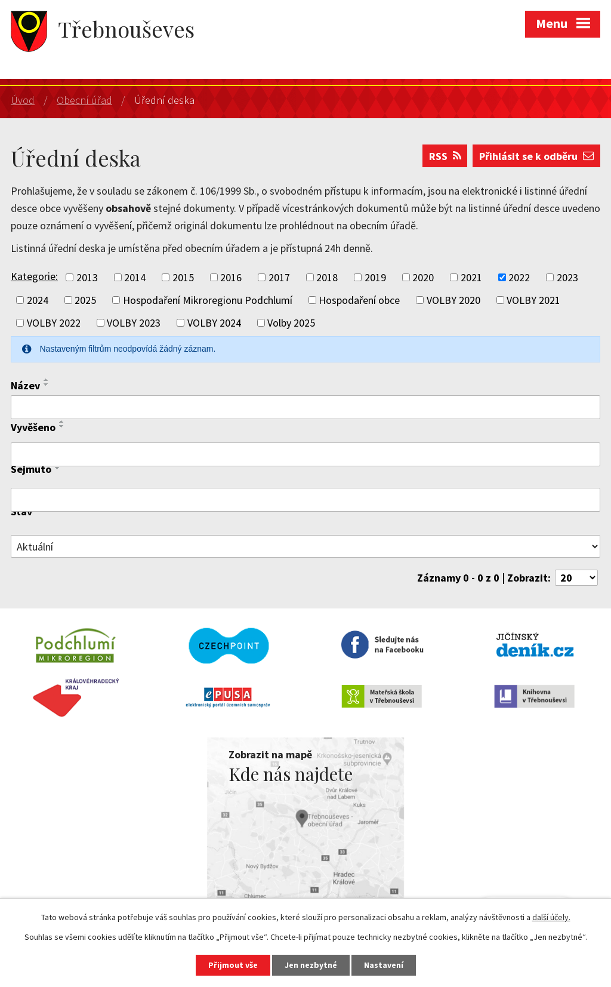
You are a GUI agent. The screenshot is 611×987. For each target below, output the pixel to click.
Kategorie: (34, 276)
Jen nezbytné (311, 965)
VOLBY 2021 (533, 300)
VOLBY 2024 (214, 323)
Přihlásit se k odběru (536, 156)
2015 (183, 277)
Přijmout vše (233, 965)
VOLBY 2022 (54, 323)
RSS (445, 156)
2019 (375, 277)
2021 (471, 277)
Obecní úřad (84, 100)
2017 (279, 277)
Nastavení (383, 965)
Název (25, 385)
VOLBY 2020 (453, 300)
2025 (85, 300)
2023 (567, 277)
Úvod (23, 100)
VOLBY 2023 (134, 323)
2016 (231, 277)
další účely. (551, 917)
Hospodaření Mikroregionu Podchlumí (207, 300)
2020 (423, 277)
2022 (519, 277)
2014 (135, 277)
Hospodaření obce (359, 300)
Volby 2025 (291, 323)
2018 (327, 277)
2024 (37, 300)
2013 (87, 277)
